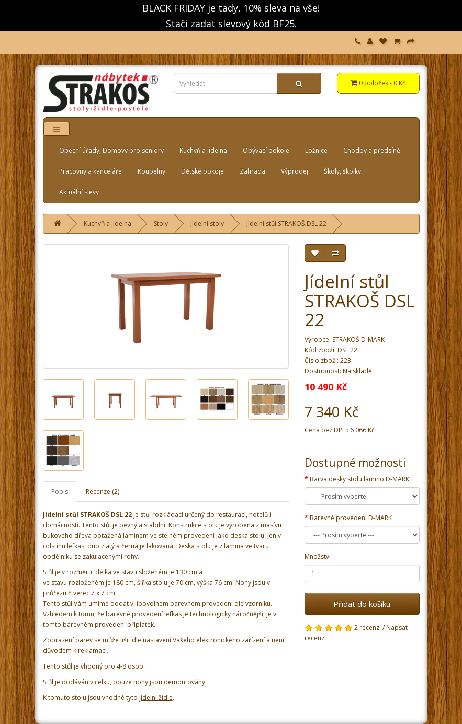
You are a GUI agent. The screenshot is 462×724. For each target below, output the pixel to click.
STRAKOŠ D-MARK (358, 339)
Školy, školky (342, 171)
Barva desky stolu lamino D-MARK (359, 479)
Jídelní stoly (207, 223)
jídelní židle (156, 697)
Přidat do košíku (361, 604)
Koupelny (151, 171)
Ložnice (316, 150)
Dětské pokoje (202, 171)
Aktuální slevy (79, 192)
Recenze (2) (102, 491)
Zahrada (252, 171)
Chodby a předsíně (371, 150)
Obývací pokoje (266, 150)
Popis (59, 491)
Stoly (161, 223)
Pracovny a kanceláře (90, 171)
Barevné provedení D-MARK (351, 517)
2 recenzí (367, 627)
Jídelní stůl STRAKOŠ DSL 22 (286, 223)
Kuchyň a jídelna (203, 150)
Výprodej (294, 171)
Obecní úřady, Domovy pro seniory (111, 150)
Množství (318, 556)
